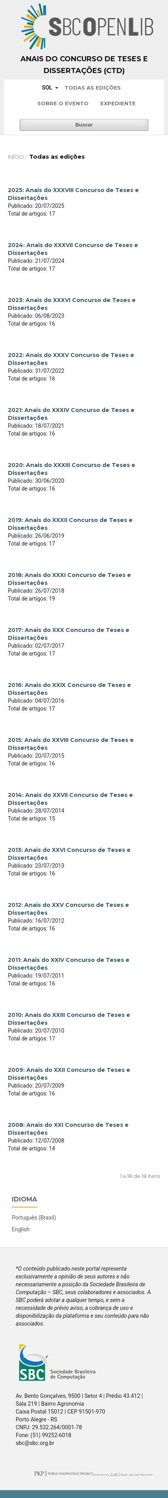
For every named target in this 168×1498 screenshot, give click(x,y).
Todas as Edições (93, 87)
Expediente (118, 103)
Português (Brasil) (34, 1217)
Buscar (83, 125)
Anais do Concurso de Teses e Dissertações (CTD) (84, 65)
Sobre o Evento (63, 103)
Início (16, 157)
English (21, 1229)
